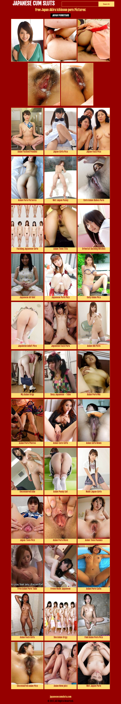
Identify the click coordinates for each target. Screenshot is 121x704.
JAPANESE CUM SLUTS (34, 4)
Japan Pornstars (60, 15)
